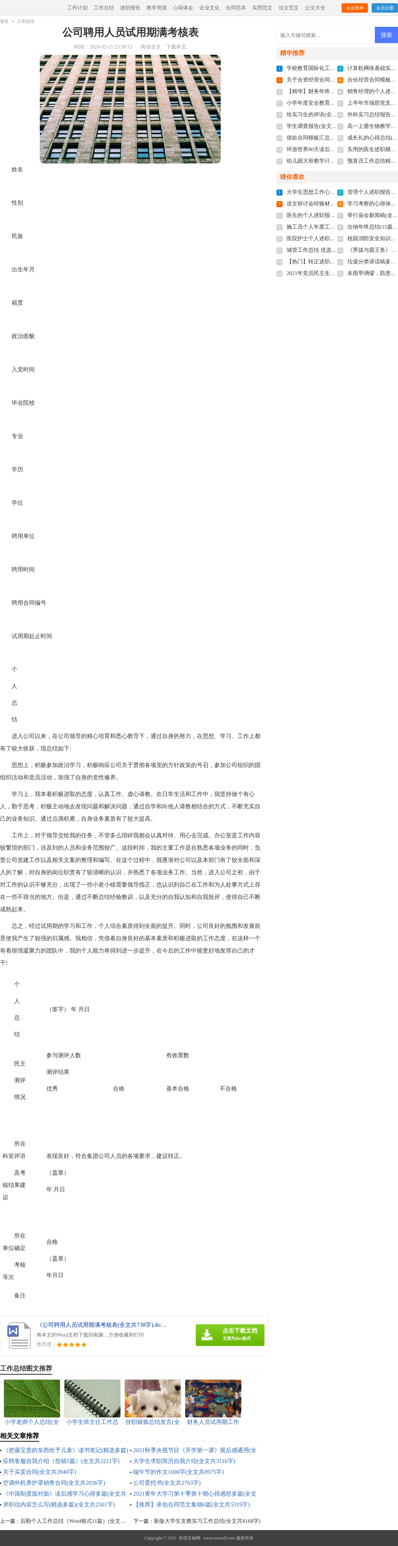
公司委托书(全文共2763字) (167, 1483)
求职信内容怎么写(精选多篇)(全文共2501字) (59, 1504)
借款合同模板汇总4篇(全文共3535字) (330, 138)
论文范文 (289, 8)
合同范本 (236, 8)
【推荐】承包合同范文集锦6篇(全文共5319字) (191, 1504)
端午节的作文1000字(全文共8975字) (178, 1472)
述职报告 (130, 8)
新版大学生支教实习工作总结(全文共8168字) (207, 1521)
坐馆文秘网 (189, 1538)
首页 (4, 21)
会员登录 (355, 8)
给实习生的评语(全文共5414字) (324, 114)
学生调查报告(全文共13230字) (322, 126)
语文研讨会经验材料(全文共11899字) (330, 204)
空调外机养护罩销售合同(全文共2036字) (54, 1483)
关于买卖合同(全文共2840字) (39, 1472)
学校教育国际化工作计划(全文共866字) (333, 68)
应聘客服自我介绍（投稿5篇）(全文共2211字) (61, 1461)
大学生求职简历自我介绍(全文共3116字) (184, 1461)
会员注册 (385, 8)
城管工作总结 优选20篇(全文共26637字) (334, 250)
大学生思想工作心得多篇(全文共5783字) (334, 192)
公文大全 (315, 8)
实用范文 (262, 8)
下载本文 (176, 47)
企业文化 (209, 8)
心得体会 (183, 8)
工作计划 (77, 8)
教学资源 (157, 8)
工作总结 (104, 8)
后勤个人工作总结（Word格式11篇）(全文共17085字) (83, 1521)
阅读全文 (151, 47)
